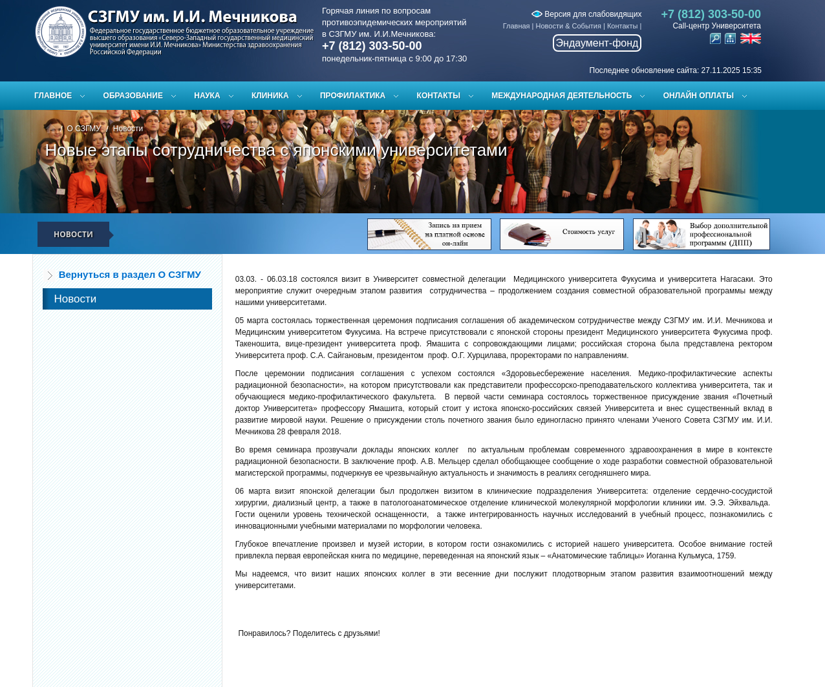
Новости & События (568, 26)
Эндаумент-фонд (597, 42)
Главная (516, 26)
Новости (128, 128)
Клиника (270, 95)
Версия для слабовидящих (586, 14)
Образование (133, 95)
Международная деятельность (561, 95)
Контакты (622, 26)
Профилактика (352, 95)
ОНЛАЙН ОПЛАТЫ (698, 95)
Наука (207, 95)
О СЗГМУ (84, 128)
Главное (53, 95)
